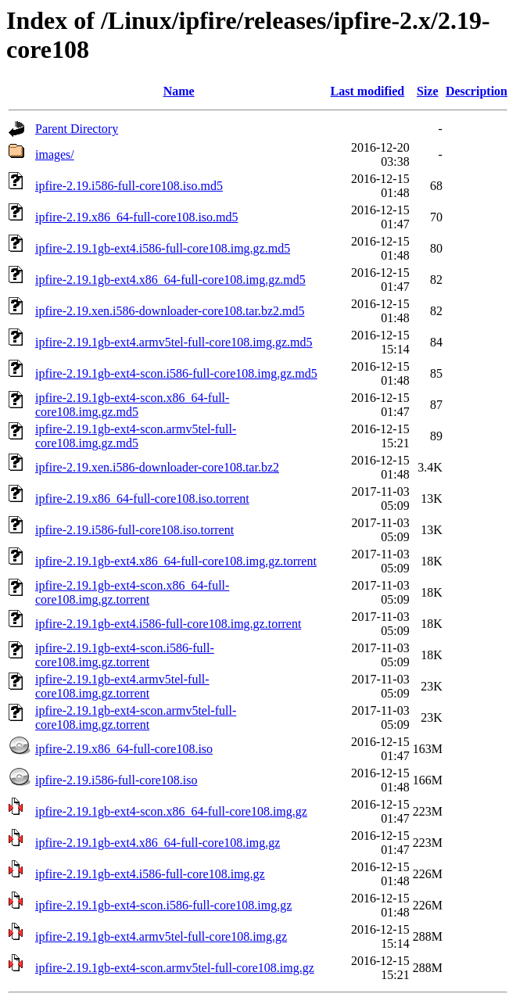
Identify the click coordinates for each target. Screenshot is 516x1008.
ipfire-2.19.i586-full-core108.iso (116, 780)
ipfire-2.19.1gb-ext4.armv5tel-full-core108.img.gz (161, 936)
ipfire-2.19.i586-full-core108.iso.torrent (134, 529)
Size (428, 91)
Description (476, 91)
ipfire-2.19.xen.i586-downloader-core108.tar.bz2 (157, 467)
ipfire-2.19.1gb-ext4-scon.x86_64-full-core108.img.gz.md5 (132, 404)
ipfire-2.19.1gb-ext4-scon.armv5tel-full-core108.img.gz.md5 (135, 436)
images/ (54, 154)
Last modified (368, 91)
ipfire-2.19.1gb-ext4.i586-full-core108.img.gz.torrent (168, 623)
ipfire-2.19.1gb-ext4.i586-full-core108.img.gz (150, 874)
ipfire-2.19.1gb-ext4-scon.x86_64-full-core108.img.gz (171, 811)
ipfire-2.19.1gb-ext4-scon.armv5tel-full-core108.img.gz (174, 967)
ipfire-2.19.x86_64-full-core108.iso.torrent (142, 498)
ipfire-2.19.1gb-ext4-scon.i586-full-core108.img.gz (163, 905)
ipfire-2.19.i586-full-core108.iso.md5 (129, 185)
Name (179, 91)
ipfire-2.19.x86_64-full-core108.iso (124, 748)
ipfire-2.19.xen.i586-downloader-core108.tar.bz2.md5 (169, 310)
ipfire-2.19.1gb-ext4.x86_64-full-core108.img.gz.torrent (176, 561)
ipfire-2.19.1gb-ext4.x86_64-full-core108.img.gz (157, 842)
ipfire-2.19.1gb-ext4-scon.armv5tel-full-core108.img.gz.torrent (135, 717)
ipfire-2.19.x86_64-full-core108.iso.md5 (136, 217)
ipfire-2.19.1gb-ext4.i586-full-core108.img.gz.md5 (162, 248)
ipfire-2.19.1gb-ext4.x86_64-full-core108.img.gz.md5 (170, 279)
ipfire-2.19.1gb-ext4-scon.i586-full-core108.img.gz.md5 (176, 373)
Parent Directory (76, 128)
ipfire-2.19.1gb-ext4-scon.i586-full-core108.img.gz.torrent (124, 655)
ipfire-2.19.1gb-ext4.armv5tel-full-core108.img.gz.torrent (122, 686)
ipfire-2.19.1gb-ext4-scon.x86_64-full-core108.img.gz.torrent (132, 592)
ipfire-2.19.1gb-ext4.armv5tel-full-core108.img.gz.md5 (174, 342)
